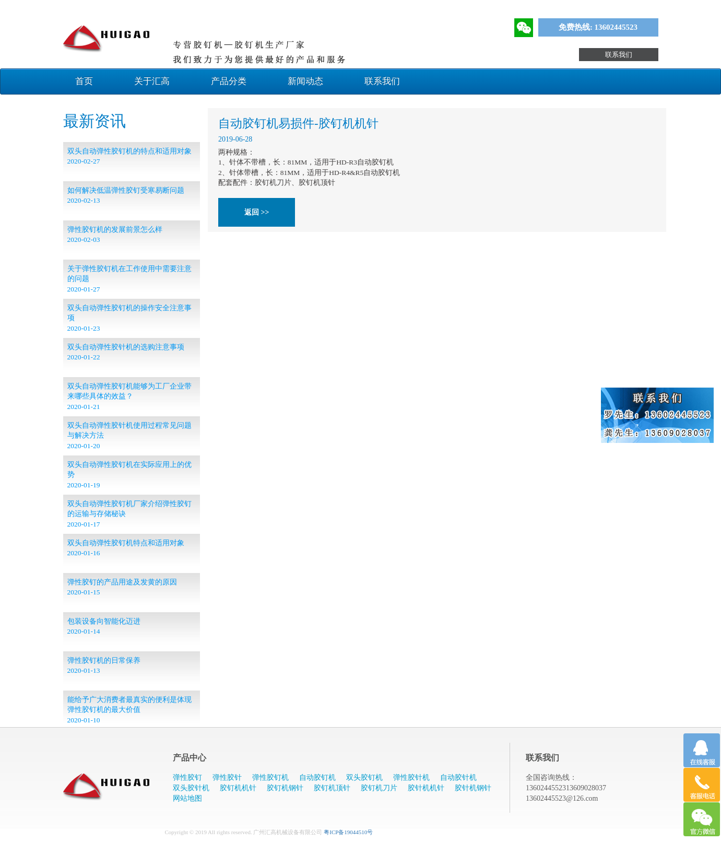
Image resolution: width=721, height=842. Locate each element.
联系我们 (618, 55)
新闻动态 (305, 81)
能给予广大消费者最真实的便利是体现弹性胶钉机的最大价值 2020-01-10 (129, 710)
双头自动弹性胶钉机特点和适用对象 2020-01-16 (125, 548)
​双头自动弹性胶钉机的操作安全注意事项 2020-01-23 (129, 318)
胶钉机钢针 (285, 788)
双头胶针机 (191, 788)
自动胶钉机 (317, 777)
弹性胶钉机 (270, 777)
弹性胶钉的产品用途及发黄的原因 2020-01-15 (122, 587)
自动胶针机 (458, 777)
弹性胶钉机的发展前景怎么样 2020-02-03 (114, 234)
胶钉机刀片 (379, 788)
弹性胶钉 (187, 777)
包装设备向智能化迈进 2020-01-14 (103, 626)
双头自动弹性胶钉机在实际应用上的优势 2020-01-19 (129, 475)
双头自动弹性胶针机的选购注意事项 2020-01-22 (125, 352)
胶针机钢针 (473, 788)
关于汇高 (152, 81)
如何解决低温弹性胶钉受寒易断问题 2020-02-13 (125, 195)
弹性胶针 (227, 777)
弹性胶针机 (411, 777)
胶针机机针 (426, 788)
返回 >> (256, 212)
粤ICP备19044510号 (348, 832)
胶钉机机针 (238, 788)
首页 (84, 81)
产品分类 (228, 81)
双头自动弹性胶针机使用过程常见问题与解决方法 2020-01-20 (129, 436)
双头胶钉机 (364, 777)
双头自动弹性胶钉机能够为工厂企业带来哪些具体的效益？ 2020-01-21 (129, 396)
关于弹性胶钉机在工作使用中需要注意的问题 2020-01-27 (129, 279)
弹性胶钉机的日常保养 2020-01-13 (103, 665)
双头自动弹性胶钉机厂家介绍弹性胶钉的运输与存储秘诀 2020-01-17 (129, 514)
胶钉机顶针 (332, 788)
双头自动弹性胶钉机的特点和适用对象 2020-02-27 (129, 156)
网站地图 (187, 798)
